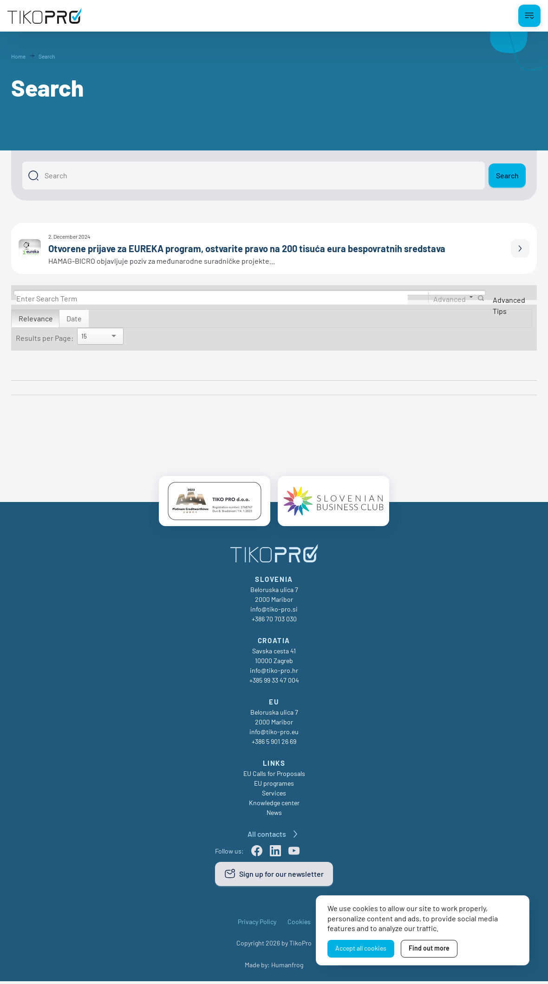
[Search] (253, 175)
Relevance (36, 318)
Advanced (449, 298)
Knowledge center (274, 805)
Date (74, 318)
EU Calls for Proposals (274, 776)
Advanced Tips (509, 305)
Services (274, 796)
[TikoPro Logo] (44, 16)
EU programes (274, 786)
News (274, 815)
